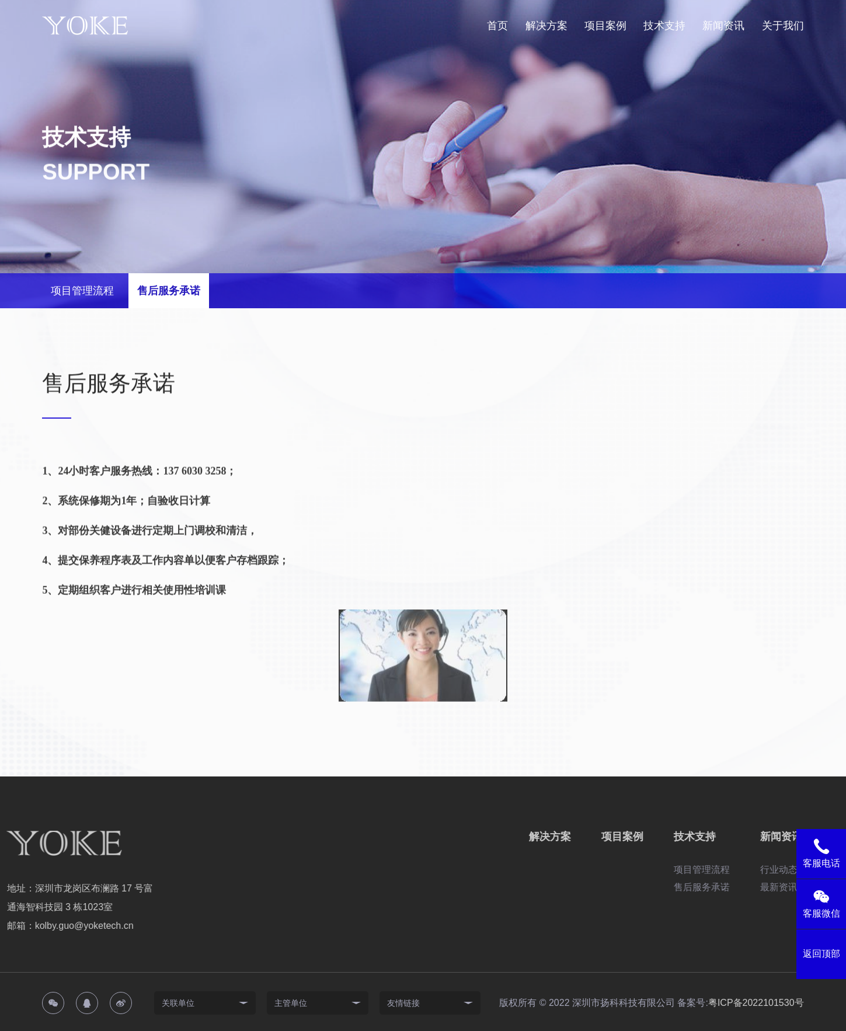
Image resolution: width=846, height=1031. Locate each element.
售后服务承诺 (168, 291)
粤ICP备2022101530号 (756, 1003)
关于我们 (783, 26)
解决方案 (546, 26)
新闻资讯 (723, 26)
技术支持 (664, 26)
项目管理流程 (82, 291)
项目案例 (605, 26)
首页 (497, 26)
